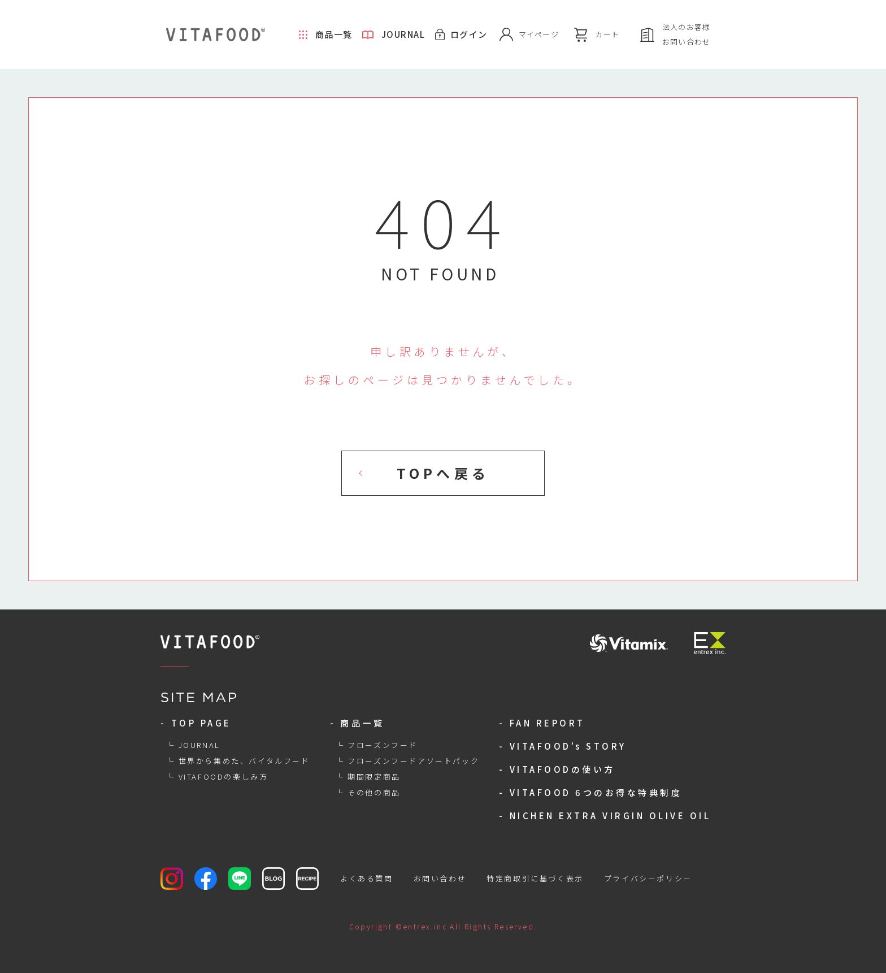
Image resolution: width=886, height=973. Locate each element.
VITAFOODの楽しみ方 (223, 776)
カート (607, 34)
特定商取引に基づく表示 (535, 878)
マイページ (539, 34)
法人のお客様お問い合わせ (686, 34)
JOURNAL (403, 34)
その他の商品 (374, 792)
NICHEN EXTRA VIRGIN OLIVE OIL (610, 815)
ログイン (469, 34)
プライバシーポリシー (648, 878)
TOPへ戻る (443, 473)
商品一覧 (334, 34)
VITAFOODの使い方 (562, 769)
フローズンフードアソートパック (413, 760)
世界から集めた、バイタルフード (244, 760)
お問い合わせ (440, 878)
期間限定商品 (374, 776)
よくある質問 (366, 878)
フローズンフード (383, 745)
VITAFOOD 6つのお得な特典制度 (596, 792)
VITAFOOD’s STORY (568, 746)
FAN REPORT (547, 723)
